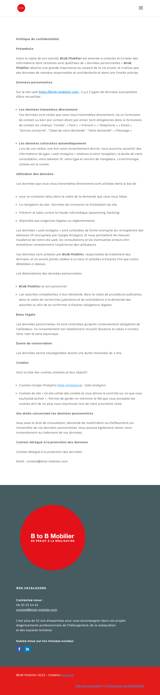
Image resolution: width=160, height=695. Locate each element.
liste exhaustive (69, 385)
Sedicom (67, 675)
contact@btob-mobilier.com (36, 610)
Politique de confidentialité (124, 686)
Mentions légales (88, 686)
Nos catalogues (31, 587)
